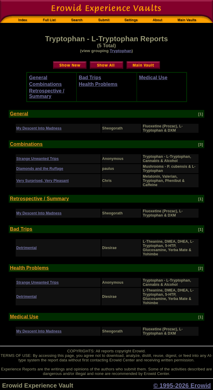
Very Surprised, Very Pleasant (42, 181)
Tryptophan (120, 50)
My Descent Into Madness (38, 128)
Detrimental (26, 248)
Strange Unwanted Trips (37, 159)
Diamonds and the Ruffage (39, 169)
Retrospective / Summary (46, 93)
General (38, 77)
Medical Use (153, 77)
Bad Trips (90, 77)
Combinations (45, 84)
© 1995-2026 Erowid (182, 385)
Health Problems (98, 84)
